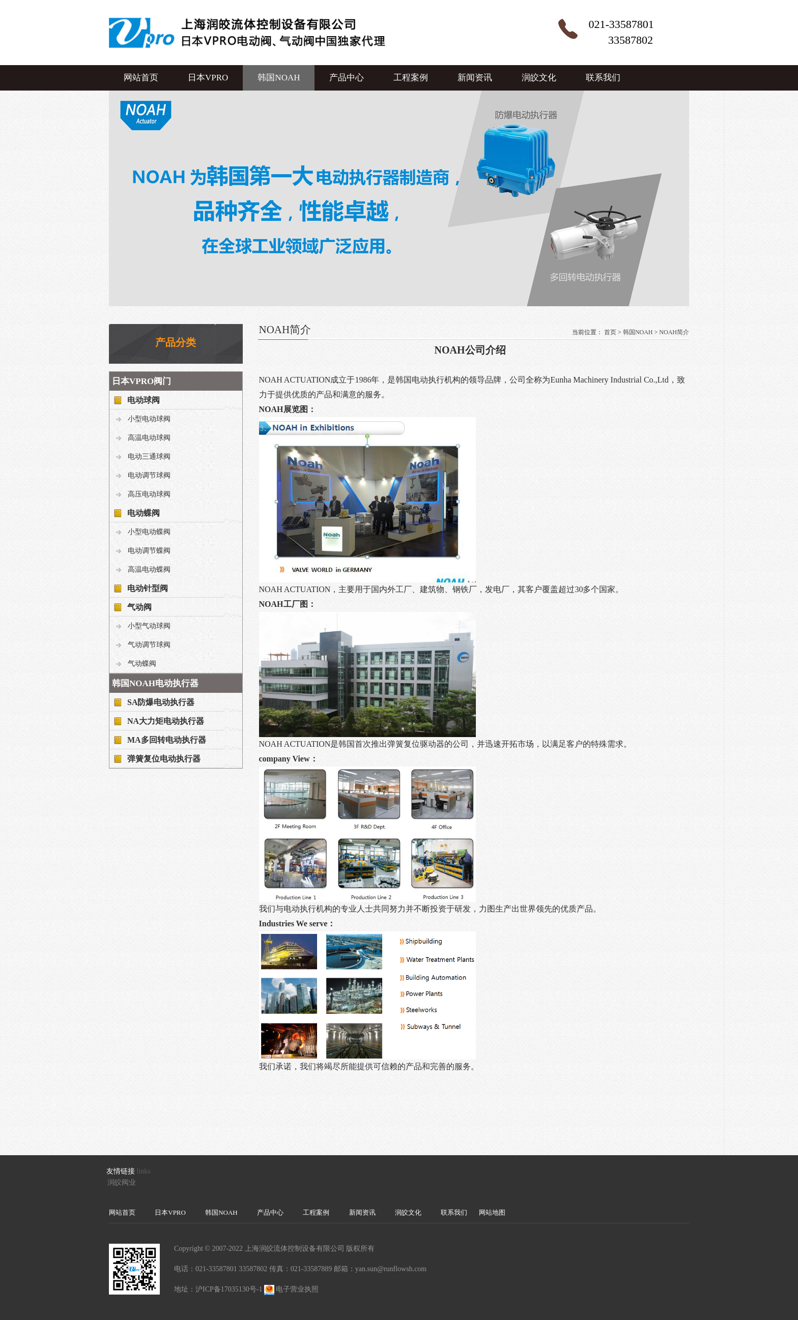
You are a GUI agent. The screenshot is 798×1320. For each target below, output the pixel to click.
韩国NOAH (279, 77)
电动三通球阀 (149, 456)
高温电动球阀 (149, 438)
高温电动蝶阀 (149, 569)
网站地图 (492, 1212)
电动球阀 (143, 400)
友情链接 (120, 1171)
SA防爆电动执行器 (160, 702)
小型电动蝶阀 (149, 532)
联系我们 (603, 77)
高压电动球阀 (149, 494)
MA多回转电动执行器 (166, 740)
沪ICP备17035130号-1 (228, 1289)
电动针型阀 (147, 588)
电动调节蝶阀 (149, 550)
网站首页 (141, 77)
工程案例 (410, 77)
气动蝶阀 (142, 663)
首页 (610, 332)
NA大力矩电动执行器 (165, 721)
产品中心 (346, 77)
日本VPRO (208, 77)
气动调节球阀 (149, 645)
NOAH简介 (674, 332)
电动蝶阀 (143, 513)
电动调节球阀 (149, 475)
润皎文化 (539, 77)
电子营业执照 (297, 1289)
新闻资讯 (475, 77)
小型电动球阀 (149, 419)
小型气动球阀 (149, 626)
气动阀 (139, 607)
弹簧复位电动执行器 (164, 758)
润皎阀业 (121, 1182)
